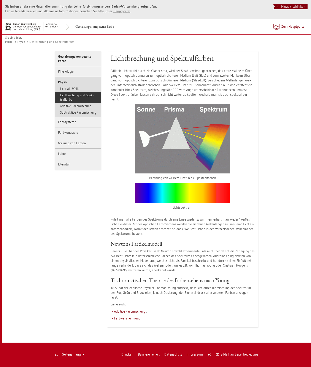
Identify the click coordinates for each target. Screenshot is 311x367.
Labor (62, 154)
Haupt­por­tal (121, 11)
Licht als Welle (69, 89)
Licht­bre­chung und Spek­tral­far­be (77, 97)
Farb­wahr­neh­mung (127, 318)
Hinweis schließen (291, 7)
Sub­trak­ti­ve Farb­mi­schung (78, 112)
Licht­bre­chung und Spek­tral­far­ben (52, 42)
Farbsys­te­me (67, 122)
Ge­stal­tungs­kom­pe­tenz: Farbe (94, 26)
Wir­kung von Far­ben (72, 143)
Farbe (9, 42)
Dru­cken (127, 354)
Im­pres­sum (195, 354)
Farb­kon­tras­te (68, 132)
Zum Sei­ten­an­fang (70, 354)
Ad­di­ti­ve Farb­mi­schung (75, 106)
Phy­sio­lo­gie (65, 71)
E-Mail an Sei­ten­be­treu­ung (237, 354)
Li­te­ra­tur (64, 164)
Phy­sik (21, 42)
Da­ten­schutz (173, 354)
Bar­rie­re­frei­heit (149, 354)
